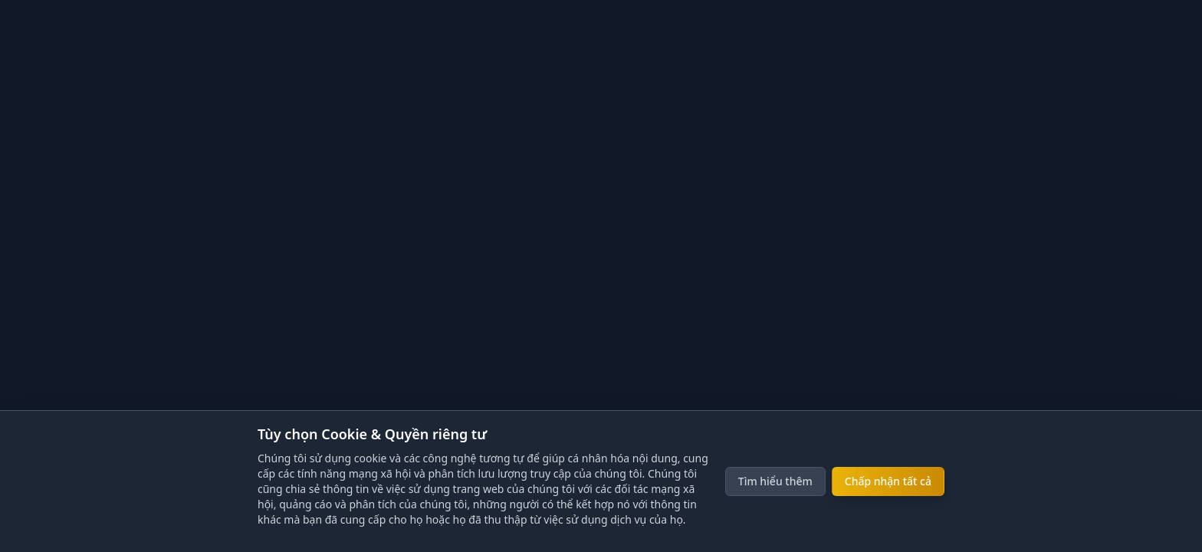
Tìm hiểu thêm (775, 481)
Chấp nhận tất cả (888, 481)
